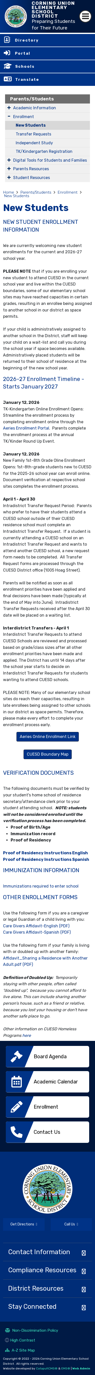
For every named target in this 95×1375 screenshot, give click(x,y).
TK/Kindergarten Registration (44, 151)
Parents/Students (32, 99)
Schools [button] (25, 66)
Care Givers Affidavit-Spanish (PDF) (37, 932)
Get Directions (20, 1226)
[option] (47, 1058)
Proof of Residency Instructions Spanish (46, 859)
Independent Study (34, 142)
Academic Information (34, 107)
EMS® (65, 1368)
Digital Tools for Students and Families (50, 160)
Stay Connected (32, 1306)
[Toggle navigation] (85, 16)
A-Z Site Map (20, 1351)
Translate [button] (27, 79)
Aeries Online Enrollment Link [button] (47, 736)
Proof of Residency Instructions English (45, 853)
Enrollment (23, 116)
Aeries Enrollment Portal (26, 428)
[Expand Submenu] (9, 107)
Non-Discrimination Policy (31, 1331)
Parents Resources (31, 168)
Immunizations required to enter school (41, 886)
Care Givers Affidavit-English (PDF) (36, 926)
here (26, 1035)
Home (8, 192)
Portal (22, 53)
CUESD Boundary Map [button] (47, 754)
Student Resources (31, 177)
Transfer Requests (33, 134)
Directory (27, 40)
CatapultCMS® (47, 1368)
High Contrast (22, 1340)
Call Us (64, 1225)
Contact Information (39, 1252)
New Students (31, 125)
